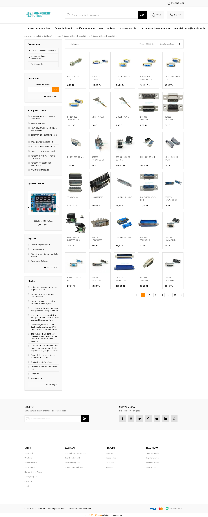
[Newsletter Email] (57, 418)
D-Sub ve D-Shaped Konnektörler (106, 36)
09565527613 (97, 197)
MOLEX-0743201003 (96, 238)
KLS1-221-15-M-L (147, 157)
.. (168, 295)
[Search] (106, 15)
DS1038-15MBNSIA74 (170, 238)
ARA (142, 15)
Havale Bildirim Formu (33, 472)
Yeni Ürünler (151, 467)
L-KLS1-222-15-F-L (124, 237)
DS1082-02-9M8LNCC (96, 78)
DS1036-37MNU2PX (121, 279)
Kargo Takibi (29, 481)
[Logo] (39, 15)
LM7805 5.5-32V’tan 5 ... (43, 221)
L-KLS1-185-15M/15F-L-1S (146, 78)
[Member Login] (157, 15)
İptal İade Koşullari (72, 462)
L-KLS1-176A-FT (98, 117)
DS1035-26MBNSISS (145, 279)
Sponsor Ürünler (153, 453)
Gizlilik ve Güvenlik (72, 458)
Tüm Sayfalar (50, 267)
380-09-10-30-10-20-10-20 (123, 158)
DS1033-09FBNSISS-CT (97, 158)
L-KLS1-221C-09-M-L (74, 279)
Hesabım (109, 453)
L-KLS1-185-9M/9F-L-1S (124, 78)
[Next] (58, 207)
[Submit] (85, 418)
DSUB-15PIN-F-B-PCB (148, 198)
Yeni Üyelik (29, 453)
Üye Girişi (28, 458)
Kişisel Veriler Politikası (74, 467)
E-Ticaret (98, 515)
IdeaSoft (89, 515)
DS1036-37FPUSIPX (145, 238)
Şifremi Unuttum (31, 462)
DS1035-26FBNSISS (96, 279)
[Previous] (28, 207)
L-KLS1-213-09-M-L (75, 157)
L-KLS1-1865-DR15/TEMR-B (73, 238)
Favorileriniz (110, 462)
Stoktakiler (75, 44)
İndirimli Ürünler (152, 462)
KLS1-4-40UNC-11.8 (74, 78)
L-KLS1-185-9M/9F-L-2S (173, 78)
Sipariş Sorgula (31, 476)
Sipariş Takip (111, 458)
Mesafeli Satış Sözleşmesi (75, 453)
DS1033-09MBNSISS (170, 118)
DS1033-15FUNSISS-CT (171, 198)
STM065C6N (72, 197)
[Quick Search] (39, 89)
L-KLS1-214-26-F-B (124, 197)
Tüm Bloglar (51, 384)
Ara (55, 90)
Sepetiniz (109, 467)
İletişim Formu (30, 467)
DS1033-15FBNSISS (145, 118)
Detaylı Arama (50, 96)
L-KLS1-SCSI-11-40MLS (172, 158)
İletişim (27, 486)
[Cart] (175, 15)
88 (175, 295)
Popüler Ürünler (152, 458)
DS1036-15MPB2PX (169, 279)
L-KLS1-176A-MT (123, 117)
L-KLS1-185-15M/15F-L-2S (73, 118)
